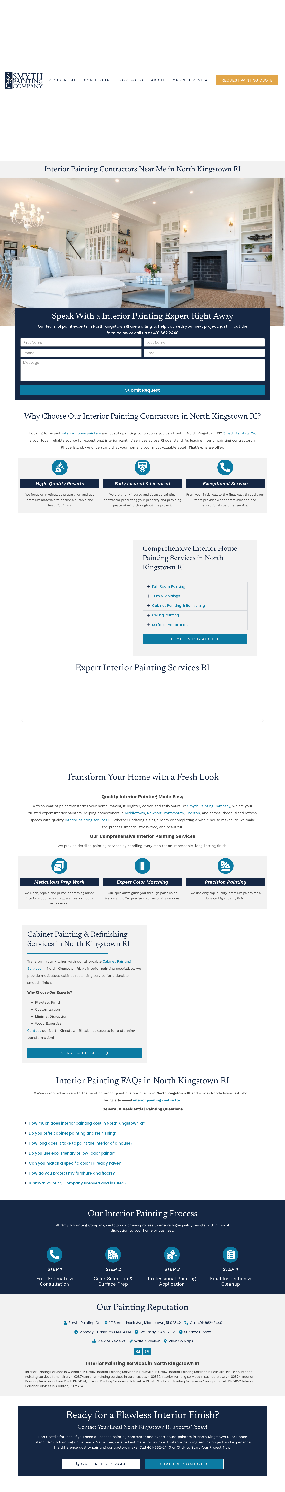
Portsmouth (174, 813)
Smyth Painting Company (208, 806)
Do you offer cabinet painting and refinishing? (73, 1135)
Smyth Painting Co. (239, 433)
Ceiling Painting (165, 615)
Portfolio (132, 80)
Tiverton (193, 813)
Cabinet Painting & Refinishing (178, 605)
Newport (154, 813)
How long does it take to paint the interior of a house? (81, 1145)
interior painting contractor (156, 1102)
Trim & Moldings (166, 596)
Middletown (135, 813)
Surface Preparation (170, 624)
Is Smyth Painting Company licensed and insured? (78, 1185)
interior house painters (81, 433)
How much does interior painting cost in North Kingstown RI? (87, 1125)
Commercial (98, 80)
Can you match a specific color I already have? (75, 1165)
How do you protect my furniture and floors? (72, 1175)
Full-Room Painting (168, 586)
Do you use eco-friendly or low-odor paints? (72, 1155)
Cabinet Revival (191, 80)
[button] (195, 586)
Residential (62, 80)
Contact (34, 1030)
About (158, 80)
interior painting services (86, 820)
